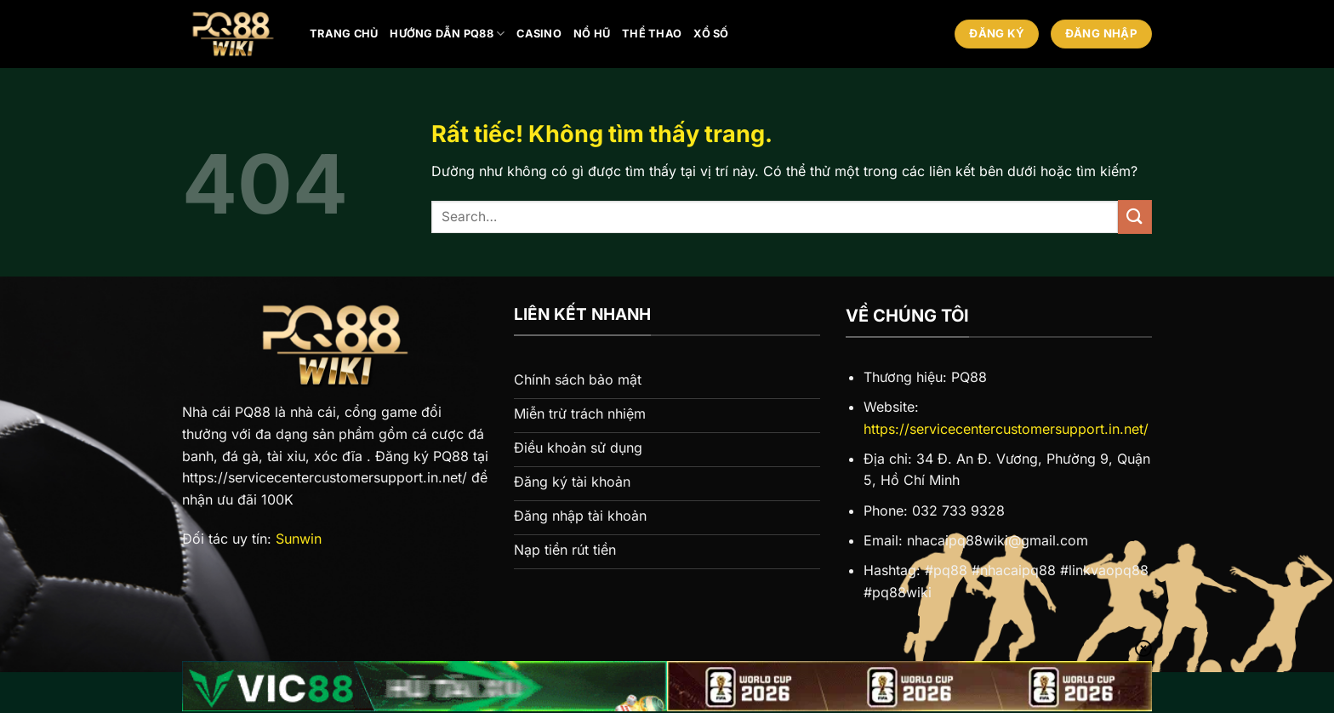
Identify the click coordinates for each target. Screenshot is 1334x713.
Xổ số (710, 33)
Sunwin (299, 538)
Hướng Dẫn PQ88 (447, 34)
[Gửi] (1135, 216)
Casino (539, 33)
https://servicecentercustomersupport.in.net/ (1006, 428)
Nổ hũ (591, 33)
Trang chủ (344, 33)
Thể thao (651, 33)
